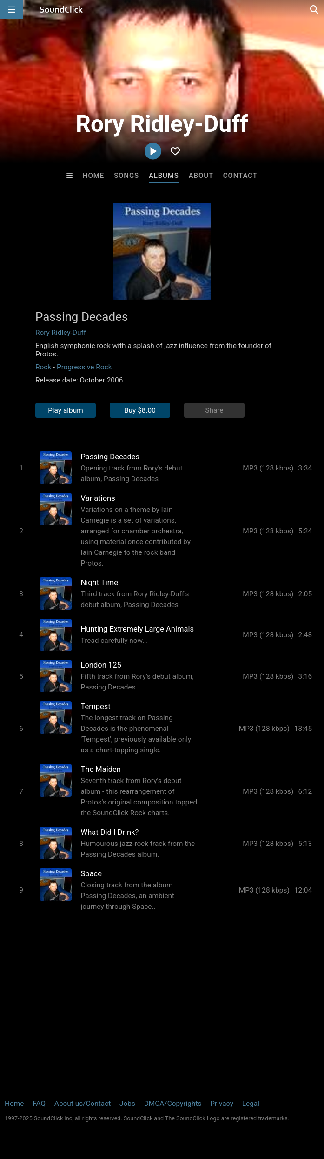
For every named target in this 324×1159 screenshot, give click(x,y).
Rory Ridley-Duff (60, 332)
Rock (43, 367)
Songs (126, 175)
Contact (240, 175)
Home (93, 175)
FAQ (39, 1103)
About (201, 175)
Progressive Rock (84, 367)
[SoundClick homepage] (61, 9)
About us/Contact (82, 1103)
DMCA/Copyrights (173, 1103)
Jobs (127, 1103)
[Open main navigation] (11, 9)
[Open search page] (314, 9)
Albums (164, 175)
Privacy (221, 1103)
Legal (250, 1103)
